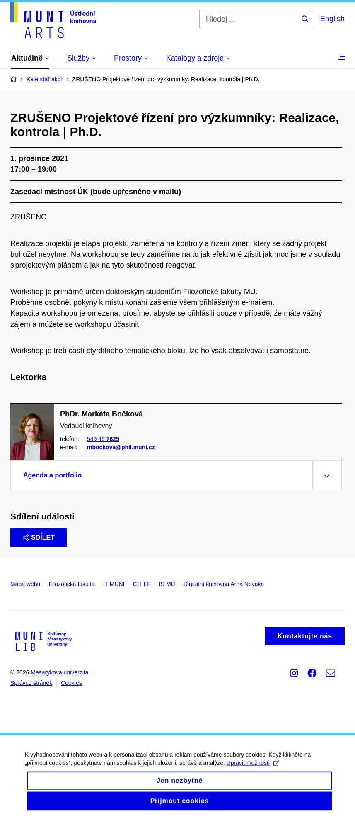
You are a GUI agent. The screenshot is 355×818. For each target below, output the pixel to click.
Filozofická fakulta (71, 584)
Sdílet (39, 537)
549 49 (103, 439)
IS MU (167, 584)
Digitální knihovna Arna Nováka (224, 584)
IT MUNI (114, 584)
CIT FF (142, 584)
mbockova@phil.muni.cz (121, 447)
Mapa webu (25, 584)
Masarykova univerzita (59, 672)
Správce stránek (31, 682)
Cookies (71, 682)
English (332, 19)
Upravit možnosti (253, 768)
